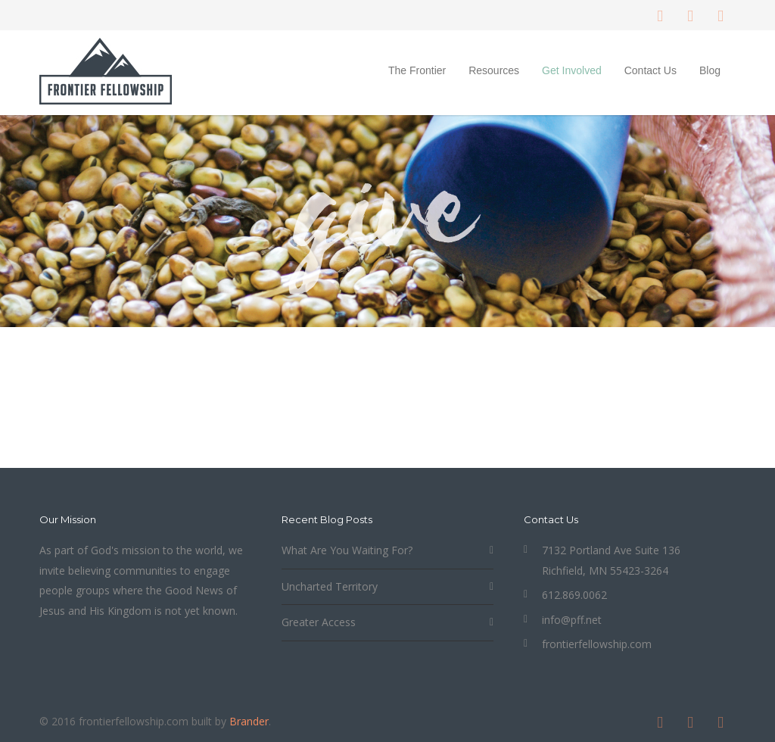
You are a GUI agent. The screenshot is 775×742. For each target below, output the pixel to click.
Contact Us (650, 70)
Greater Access (319, 622)
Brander (249, 721)
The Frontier (417, 70)
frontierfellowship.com (597, 644)
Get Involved (572, 70)
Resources (493, 70)
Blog (710, 70)
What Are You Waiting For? (347, 550)
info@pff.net (572, 620)
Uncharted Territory (330, 586)
